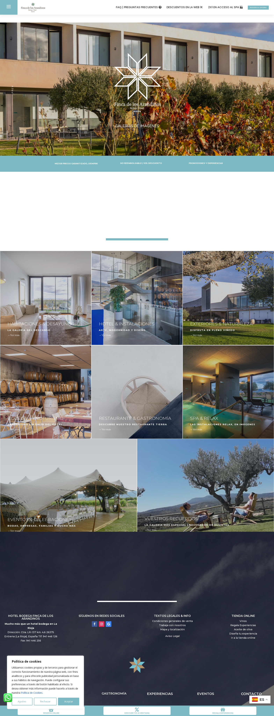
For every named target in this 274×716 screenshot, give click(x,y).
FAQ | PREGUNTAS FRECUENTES (125, 7)
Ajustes (22, 701)
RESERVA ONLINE (51, 713)
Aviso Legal (172, 628)
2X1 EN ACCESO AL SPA (211, 7)
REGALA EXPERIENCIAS (222, 713)
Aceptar (68, 701)
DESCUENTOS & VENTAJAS (137, 713)
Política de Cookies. (32, 692)
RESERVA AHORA (252, 7)
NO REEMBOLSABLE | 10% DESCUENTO (141, 155)
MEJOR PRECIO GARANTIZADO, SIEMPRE (76, 156)
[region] (45, 682)
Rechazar (45, 701)
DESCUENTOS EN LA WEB (171, 7)
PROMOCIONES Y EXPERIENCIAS (206, 155)
